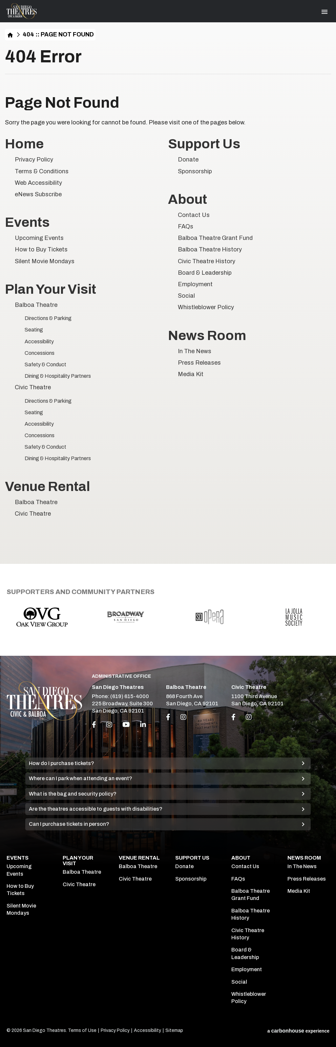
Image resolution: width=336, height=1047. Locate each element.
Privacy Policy (34, 159)
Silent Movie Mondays (44, 261)
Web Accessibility (38, 183)
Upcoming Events (39, 238)
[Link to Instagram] (183, 717)
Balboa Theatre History (210, 249)
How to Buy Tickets (41, 249)
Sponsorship (195, 171)
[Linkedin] (143, 724)
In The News (194, 351)
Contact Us (194, 215)
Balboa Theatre (36, 305)
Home (10, 35)
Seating (34, 329)
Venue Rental (47, 486)
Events (27, 222)
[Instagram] (109, 724)
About (187, 199)
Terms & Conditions (42, 171)
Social (186, 295)
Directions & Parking (48, 318)
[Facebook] (94, 724)
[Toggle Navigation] (324, 11)
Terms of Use (82, 1030)
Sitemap (174, 1030)
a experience (298, 1031)
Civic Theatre (33, 387)
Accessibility (39, 341)
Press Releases (199, 362)
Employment (195, 284)
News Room (207, 335)
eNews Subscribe (38, 194)
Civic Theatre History (206, 261)
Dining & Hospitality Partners (58, 376)
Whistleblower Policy (206, 307)
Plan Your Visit (50, 289)
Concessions (39, 353)
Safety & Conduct (45, 364)
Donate (188, 159)
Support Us (204, 144)
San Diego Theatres (22, 11)
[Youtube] (126, 724)
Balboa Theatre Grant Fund (215, 238)
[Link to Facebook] (168, 717)
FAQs (185, 226)
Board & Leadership (205, 272)
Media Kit (190, 374)
